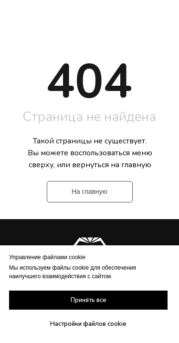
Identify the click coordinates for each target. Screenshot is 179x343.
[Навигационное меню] (162, 19)
